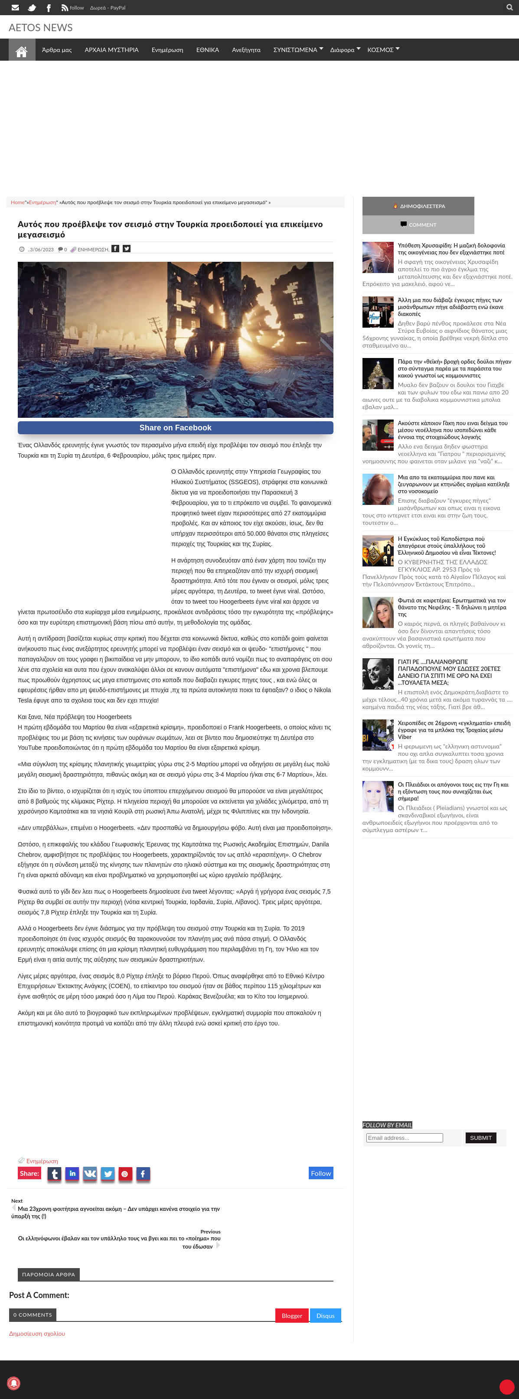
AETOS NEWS (44, 27)
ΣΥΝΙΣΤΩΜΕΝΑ (295, 49)
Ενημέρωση (42, 1161)
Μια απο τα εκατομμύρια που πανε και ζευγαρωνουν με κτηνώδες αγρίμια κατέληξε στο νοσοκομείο (454, 465)
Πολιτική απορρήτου (171, 1391)
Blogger (292, 1284)
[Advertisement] (259, 127)
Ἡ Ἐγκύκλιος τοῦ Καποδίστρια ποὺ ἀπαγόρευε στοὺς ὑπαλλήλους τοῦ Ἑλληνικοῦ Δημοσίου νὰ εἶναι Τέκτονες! (447, 527)
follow (71, 8)
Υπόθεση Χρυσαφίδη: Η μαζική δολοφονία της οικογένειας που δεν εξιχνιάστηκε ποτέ (451, 230)
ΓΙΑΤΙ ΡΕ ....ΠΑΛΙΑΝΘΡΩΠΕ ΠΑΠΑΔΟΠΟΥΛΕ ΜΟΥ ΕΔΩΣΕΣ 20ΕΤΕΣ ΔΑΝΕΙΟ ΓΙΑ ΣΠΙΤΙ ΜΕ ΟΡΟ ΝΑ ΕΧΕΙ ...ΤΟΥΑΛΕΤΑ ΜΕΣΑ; (449, 653)
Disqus (326, 1284)
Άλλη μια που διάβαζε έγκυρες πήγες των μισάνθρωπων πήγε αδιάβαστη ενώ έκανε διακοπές (451, 288)
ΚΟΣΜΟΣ (381, 49)
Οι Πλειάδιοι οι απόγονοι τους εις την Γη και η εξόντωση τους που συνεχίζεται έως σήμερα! (453, 772)
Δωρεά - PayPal (108, 7)
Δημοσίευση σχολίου (37, 1302)
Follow (321, 1173)
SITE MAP (132, 1391)
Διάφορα (342, 49)
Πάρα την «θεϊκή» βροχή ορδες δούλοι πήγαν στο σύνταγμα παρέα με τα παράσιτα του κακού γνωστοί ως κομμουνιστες (455, 349)
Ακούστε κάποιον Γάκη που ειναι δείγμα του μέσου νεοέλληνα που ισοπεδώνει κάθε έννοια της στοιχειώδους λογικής (453, 411)
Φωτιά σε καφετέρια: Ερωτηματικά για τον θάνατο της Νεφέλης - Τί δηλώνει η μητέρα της (452, 588)
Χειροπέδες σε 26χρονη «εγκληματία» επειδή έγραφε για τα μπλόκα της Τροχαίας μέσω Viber (454, 711)
